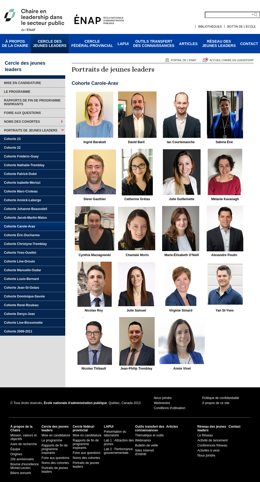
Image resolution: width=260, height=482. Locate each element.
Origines (16, 454)
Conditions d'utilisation (169, 408)
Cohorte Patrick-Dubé (20, 174)
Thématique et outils (149, 435)
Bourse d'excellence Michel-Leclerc (24, 466)
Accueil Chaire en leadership (232, 60)
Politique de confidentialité (220, 398)
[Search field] (232, 15)
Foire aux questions (22, 113)
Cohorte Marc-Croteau (21, 191)
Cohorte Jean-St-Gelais (21, 288)
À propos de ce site (215, 403)
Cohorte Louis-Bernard (21, 279)
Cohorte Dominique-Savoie (24, 296)
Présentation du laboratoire (115, 433)
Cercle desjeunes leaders (50, 43)
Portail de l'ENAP (183, 60)
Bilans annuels (20, 473)
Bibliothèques (210, 26)
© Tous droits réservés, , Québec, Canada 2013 (75, 403)
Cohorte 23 (12, 139)
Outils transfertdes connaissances (154, 43)
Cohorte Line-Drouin (19, 261)
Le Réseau (205, 435)
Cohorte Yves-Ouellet (20, 253)
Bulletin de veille (146, 445)
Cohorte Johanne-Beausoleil (25, 209)
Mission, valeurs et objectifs (23, 437)
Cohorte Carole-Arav (19, 226)
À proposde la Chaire (15, 43)
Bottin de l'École (241, 26)
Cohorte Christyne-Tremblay (25, 244)
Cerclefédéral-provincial (92, 43)
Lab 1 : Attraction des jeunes (119, 442)
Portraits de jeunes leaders (30, 130)
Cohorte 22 (12, 148)
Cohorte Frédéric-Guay (21, 156)
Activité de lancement (212, 440)
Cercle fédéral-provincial (84, 428)
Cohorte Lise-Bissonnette (23, 323)
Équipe (15, 449)
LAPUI (123, 44)
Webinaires (143, 440)
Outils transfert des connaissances (149, 428)
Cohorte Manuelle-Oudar (22, 270)
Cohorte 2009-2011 (18, 331)
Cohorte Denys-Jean (19, 314)
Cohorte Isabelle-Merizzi (22, 183)
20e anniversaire (22, 459)
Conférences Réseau (212, 445)
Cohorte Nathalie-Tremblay (24, 165)
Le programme (17, 92)
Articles (188, 44)
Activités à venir (208, 450)
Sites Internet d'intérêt (144, 452)
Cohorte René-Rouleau (21, 305)
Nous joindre (163, 398)
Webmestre (162, 403)
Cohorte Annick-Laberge (22, 200)
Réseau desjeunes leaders (219, 43)
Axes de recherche (23, 444)
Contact (249, 44)
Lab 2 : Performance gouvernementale (118, 451)
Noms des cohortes (22, 122)
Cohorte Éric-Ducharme (22, 235)
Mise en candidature (22, 83)
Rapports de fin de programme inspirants (32, 102)
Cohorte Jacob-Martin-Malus (25, 218)
